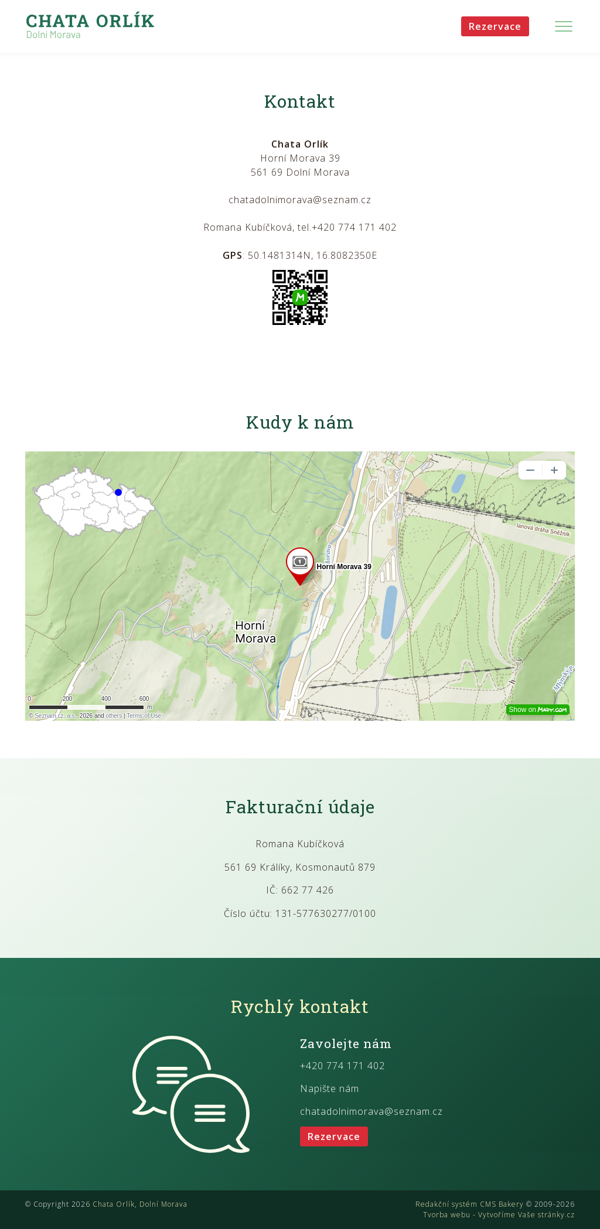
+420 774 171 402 (342, 1065)
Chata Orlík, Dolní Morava (140, 1204)
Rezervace (495, 26)
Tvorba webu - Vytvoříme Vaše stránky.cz (499, 1215)
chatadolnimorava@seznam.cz (371, 1111)
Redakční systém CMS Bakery (469, 1204)
